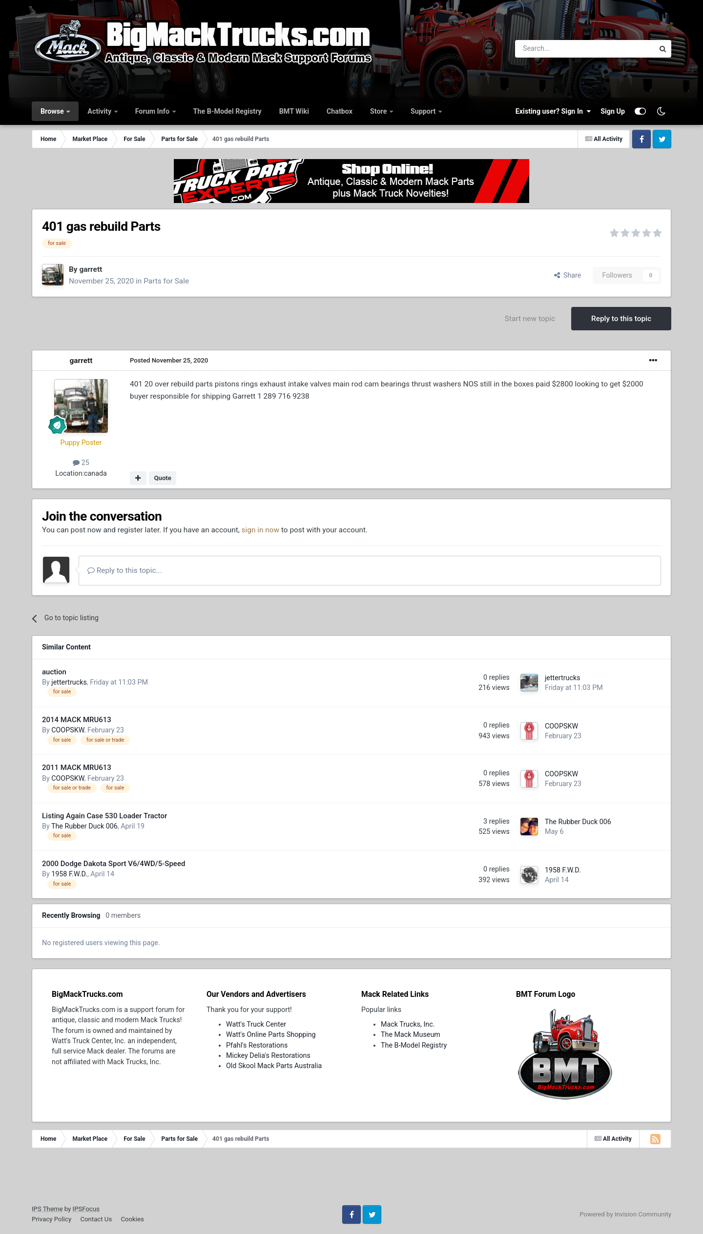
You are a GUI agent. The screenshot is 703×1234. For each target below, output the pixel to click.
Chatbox (339, 111)
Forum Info (153, 111)
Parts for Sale (166, 281)
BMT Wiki (294, 111)
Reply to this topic (621, 318)
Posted (169, 360)
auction (54, 672)
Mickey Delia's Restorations (268, 1055)
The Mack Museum (410, 1034)
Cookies (132, 1219)
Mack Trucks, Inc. (408, 1024)
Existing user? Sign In (553, 111)
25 (81, 462)
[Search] (559, 49)
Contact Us (96, 1219)
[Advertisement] (351, 1180)
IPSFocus (86, 1209)
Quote (162, 478)
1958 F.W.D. (69, 874)
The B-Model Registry (227, 111)
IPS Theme (47, 1209)
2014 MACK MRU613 (76, 719)
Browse (53, 111)
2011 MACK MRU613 (76, 767)
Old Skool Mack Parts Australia (274, 1066)
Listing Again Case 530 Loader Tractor (104, 815)
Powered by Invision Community (625, 1214)
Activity (100, 111)
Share (567, 275)
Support (424, 111)
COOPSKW (67, 730)
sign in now (261, 530)
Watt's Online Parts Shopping (271, 1034)
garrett (90, 269)
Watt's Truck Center (256, 1024)
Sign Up (612, 111)
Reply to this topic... (124, 570)
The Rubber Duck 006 (84, 826)
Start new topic (530, 318)
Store (379, 111)
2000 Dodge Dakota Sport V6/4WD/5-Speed (113, 863)
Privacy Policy (51, 1219)
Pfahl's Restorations (257, 1045)
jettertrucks (69, 682)
